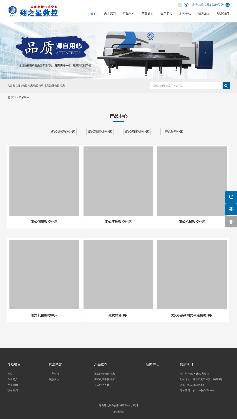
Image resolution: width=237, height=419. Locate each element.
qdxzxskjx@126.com (204, 390)
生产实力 (166, 13)
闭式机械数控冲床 (63, 131)
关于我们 (110, 13)
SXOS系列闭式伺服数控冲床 (192, 315)
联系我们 (223, 13)
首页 (94, 13)
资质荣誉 (55, 364)
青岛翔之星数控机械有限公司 (115, 405)
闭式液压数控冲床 (100, 131)
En (227, 5)
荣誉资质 (147, 13)
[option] (118, 50)
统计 (135, 405)
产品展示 (129, 13)
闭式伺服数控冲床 (137, 131)
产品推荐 (100, 364)
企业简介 (12, 379)
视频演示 (204, 13)
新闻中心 (185, 13)
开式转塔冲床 (174, 131)
